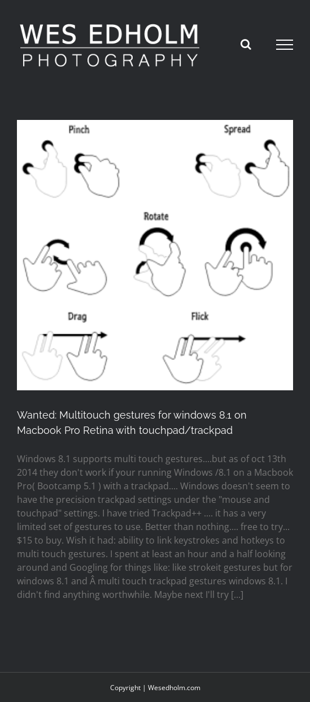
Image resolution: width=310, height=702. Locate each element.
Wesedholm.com (174, 687)
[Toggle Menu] (285, 45)
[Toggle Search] (246, 44)
